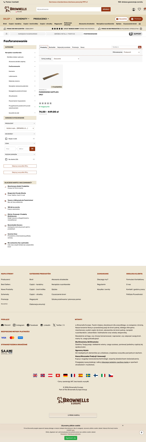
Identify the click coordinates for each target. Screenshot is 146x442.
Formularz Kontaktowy (135, 279)
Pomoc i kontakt (11, 2)
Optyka (118, 24)
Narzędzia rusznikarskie (105, 24)
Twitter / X (58, 325)
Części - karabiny (15, 24)
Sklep (6, 19)
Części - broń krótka (30, 24)
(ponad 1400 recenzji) (79, 28)
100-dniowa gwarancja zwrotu (130, 2)
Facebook (32, 325)
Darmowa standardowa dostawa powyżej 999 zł (68, 2)
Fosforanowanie (43, 114)
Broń (5, 24)
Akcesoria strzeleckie (86, 24)
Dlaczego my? (102, 279)
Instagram (18, 325)
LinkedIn (45, 325)
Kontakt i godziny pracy (135, 289)
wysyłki (86, 381)
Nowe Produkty (7, 289)
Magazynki (58, 24)
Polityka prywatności (74, 434)
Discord (5, 325)
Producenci (40, 19)
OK (32, 149)
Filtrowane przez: (118, 52)
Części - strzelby (46, 24)
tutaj (73, 430)
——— (139, 23)
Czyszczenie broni (130, 24)
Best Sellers (5, 284)
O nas (128, 284)
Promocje (138, 19)
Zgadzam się (71, 438)
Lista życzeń (140, 9)
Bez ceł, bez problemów (15, 202)
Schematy (21, 19)
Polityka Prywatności (134, 294)
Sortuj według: (46, 59)
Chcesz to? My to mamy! (15, 188)
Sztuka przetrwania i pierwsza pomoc (66, 299)
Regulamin (101, 284)
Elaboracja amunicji (68, 24)
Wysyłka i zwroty (103, 289)
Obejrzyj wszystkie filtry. (20, 166)
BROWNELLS (42, 90)
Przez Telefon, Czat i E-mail (16, 195)
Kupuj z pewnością (13, 209)
